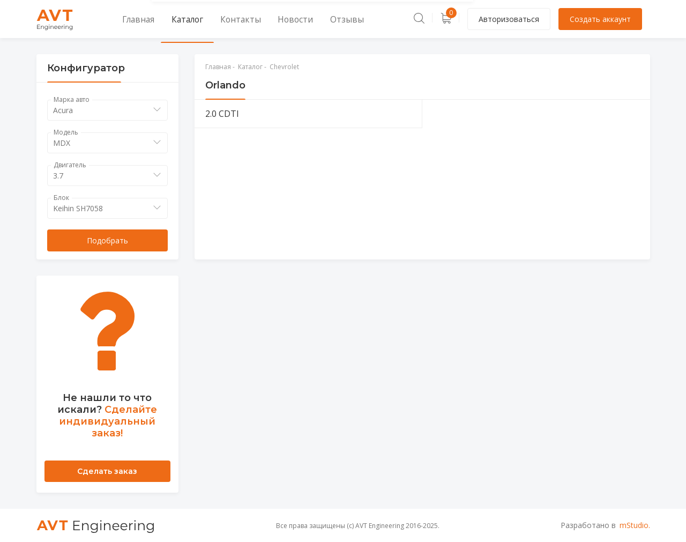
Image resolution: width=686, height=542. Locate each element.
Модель (66, 132)
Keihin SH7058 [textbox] (78, 208)
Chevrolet (284, 66)
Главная (131, 19)
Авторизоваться (509, 19)
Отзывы (309, 19)
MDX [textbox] (61, 143)
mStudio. (635, 525)
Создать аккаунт (600, 19)
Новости (266, 19)
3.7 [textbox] (58, 175)
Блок (61, 197)
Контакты (219, 19)
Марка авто (72, 99)
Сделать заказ (107, 471)
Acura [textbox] (63, 110)
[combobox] (107, 110)
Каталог (174, 19)
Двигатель (70, 164)
